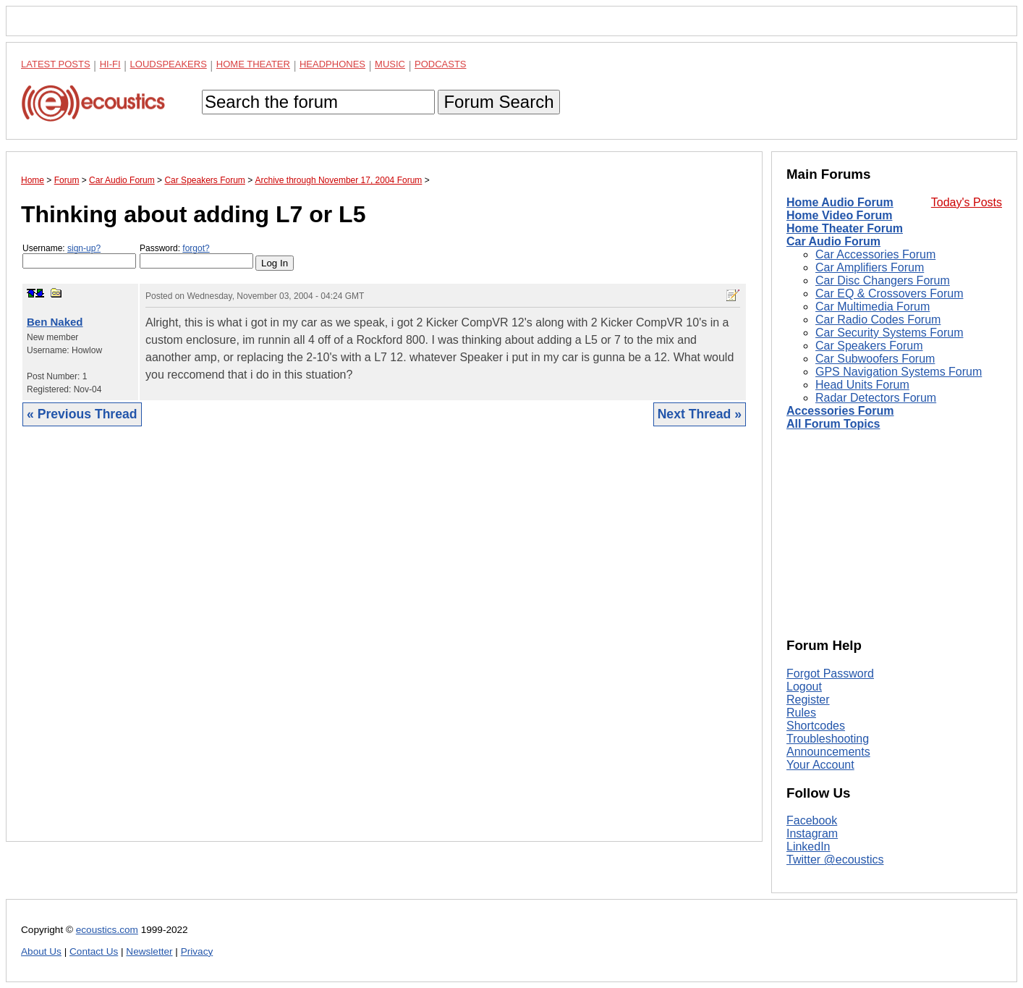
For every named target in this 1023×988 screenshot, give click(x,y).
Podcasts (441, 64)
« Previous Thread (82, 414)
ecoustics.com (107, 929)
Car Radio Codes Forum (878, 319)
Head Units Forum (862, 385)
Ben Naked (55, 322)
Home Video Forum (839, 215)
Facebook (811, 820)
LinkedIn (808, 846)
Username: (79, 256)
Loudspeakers (168, 64)
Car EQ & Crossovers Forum (889, 293)
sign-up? (84, 248)
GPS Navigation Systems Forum (898, 372)
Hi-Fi (110, 64)
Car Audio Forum (833, 241)
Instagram (812, 833)
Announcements (828, 752)
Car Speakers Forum (869, 345)
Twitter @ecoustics (835, 859)
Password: (196, 256)
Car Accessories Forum (875, 254)
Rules (801, 712)
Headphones (332, 64)
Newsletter (149, 951)
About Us (41, 951)
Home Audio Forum (839, 202)
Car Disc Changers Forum (882, 280)
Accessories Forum (840, 411)
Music (390, 64)
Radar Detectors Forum (875, 398)
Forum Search (498, 101)
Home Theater (253, 64)
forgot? (195, 248)
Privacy (197, 951)
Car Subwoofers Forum (875, 358)
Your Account (820, 765)
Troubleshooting (827, 738)
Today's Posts (966, 202)
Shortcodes (815, 725)
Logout (804, 686)
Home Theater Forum (844, 228)
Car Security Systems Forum (889, 332)
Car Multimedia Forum (872, 306)
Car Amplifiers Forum (869, 267)
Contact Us (93, 951)
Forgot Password (830, 673)
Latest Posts (55, 64)
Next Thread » (700, 414)
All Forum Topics (833, 424)
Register (808, 699)
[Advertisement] (384, 645)
